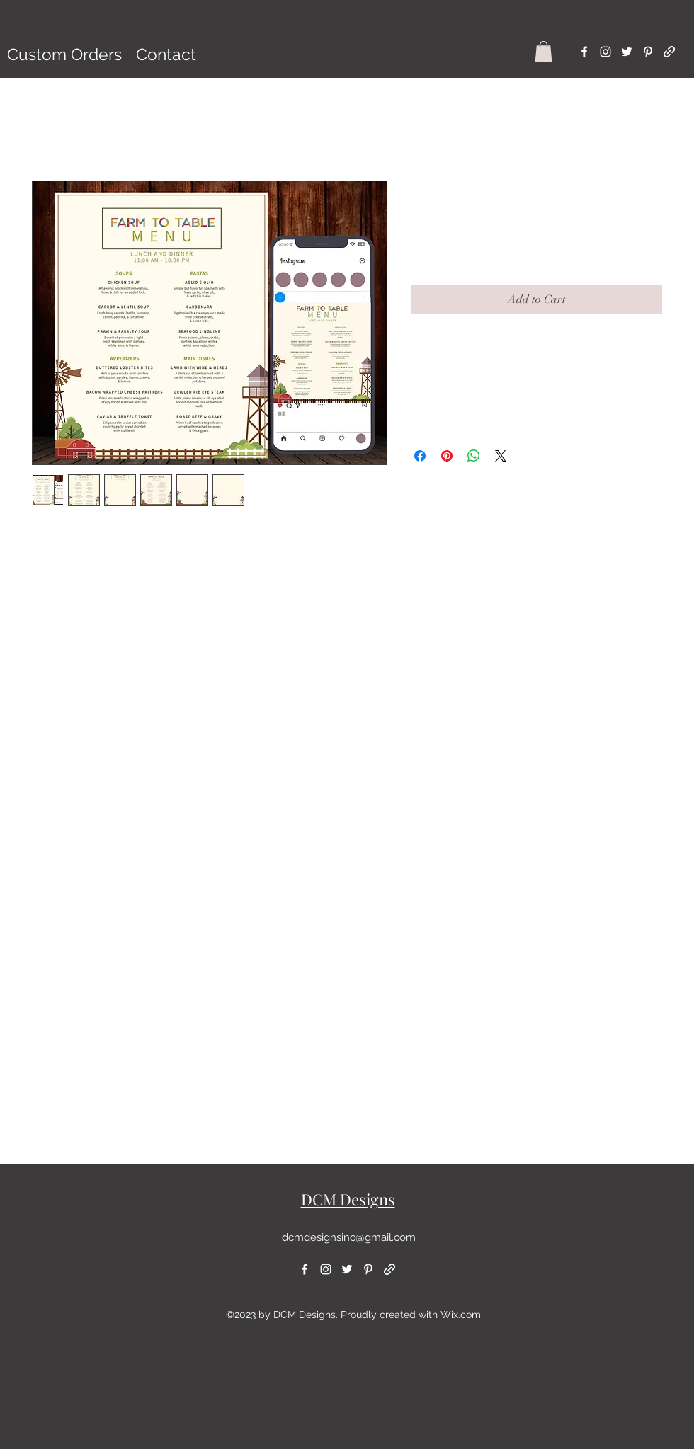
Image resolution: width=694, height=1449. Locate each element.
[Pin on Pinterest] (446, 455)
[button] (543, 51)
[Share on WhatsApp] (473, 455)
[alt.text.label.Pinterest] (648, 52)
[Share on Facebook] (419, 455)
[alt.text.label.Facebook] (584, 52)
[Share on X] (500, 455)
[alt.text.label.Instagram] (605, 52)
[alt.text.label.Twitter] (627, 52)
